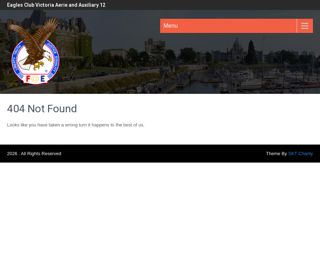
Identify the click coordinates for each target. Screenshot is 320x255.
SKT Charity (300, 153)
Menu (171, 26)
